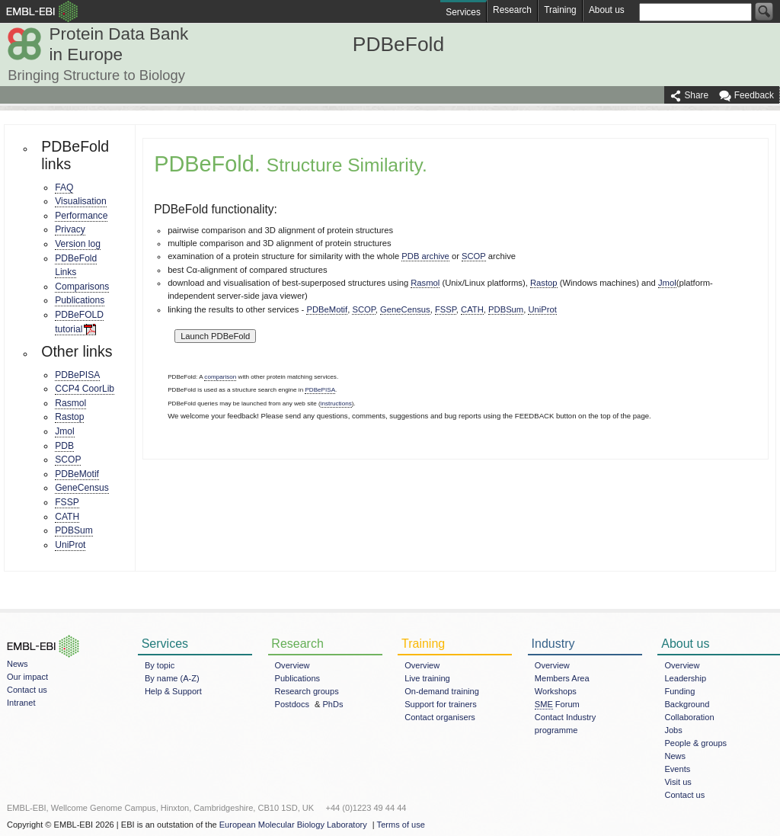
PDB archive (425, 256)
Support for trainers (440, 704)
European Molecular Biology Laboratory (293, 824)
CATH (67, 516)
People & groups (695, 743)
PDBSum (74, 530)
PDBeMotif (77, 474)
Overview (292, 665)
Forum (557, 704)
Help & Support (173, 691)
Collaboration (689, 717)
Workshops (556, 691)
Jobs (673, 730)
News (17, 663)
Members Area (562, 678)
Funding (679, 691)
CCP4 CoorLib (84, 388)
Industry (553, 643)
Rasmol (70, 403)
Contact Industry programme (565, 724)
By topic (159, 665)
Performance (81, 215)
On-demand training (441, 691)
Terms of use (401, 824)
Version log (78, 244)
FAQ (64, 187)
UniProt (70, 545)
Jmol (65, 431)
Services (463, 12)
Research (512, 10)
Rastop (69, 417)
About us (607, 10)
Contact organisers (439, 717)
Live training (427, 678)
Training (560, 10)
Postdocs (292, 704)
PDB (64, 445)
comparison (220, 376)
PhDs (333, 704)
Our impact (27, 676)
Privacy (70, 229)
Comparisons (82, 286)
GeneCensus (82, 487)
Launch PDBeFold (215, 336)
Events (677, 769)
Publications (79, 300)
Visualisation (81, 201)
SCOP (68, 459)
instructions (336, 403)
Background (686, 704)
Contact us (27, 689)
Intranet (21, 702)
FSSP (67, 502)
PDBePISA (77, 375)
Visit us (677, 781)
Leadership (685, 678)
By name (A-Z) (172, 678)
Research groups (307, 691)
